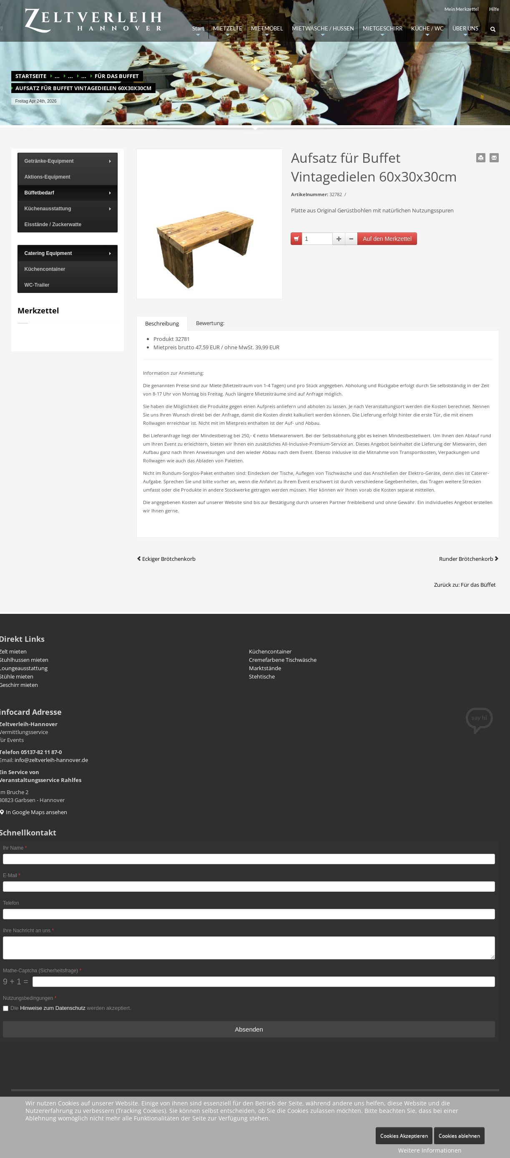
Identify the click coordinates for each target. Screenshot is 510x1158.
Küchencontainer (270, 651)
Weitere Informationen (430, 1150)
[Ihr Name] (249, 859)
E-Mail (11, 875)
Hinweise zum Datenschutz (52, 1008)
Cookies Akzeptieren (404, 1135)
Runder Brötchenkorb (469, 559)
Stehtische (262, 676)
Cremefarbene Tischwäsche (283, 660)
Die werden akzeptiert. (70, 1008)
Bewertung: (210, 323)
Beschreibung (162, 323)
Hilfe (494, 9)
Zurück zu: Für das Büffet (465, 584)
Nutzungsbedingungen (29, 998)
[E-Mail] (249, 886)
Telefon (11, 903)
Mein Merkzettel (462, 9)
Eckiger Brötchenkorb (166, 559)
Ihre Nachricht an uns (28, 930)
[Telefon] (249, 914)
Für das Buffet (117, 76)
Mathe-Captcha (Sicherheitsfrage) (42, 971)
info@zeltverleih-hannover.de (51, 760)
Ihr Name (15, 848)
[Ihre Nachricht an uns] (249, 947)
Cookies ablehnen (459, 1135)
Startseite (30, 76)
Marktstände (265, 668)
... (57, 76)
